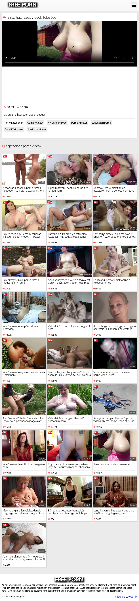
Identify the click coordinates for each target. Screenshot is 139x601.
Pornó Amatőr (79, 122)
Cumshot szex (35, 122)
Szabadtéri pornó (101, 122)
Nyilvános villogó (57, 122)
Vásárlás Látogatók (126, 596)
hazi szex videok (37, 129)
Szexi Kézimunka (14, 129)
